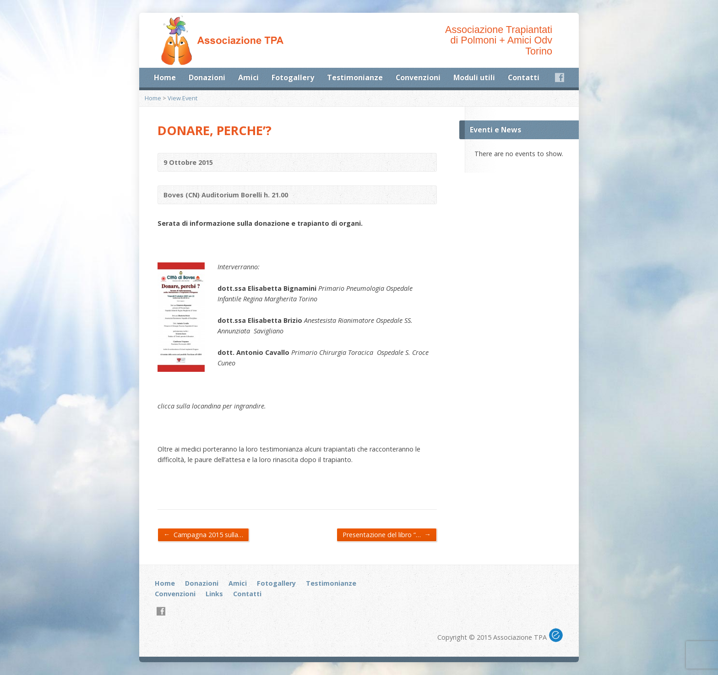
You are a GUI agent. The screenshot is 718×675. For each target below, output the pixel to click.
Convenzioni (418, 77)
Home (165, 77)
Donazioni (207, 77)
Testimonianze (355, 77)
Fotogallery (293, 77)
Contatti (523, 77)
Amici (248, 77)
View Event (182, 98)
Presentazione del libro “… (387, 534)
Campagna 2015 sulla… (203, 534)
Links (214, 593)
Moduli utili (474, 77)
